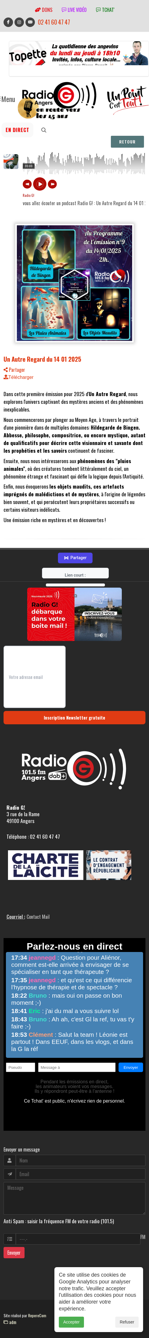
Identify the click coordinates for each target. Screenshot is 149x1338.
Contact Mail (38, 899)
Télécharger (18, 377)
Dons (43, 9)
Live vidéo (74, 9)
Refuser (127, 1322)
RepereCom (37, 1298)
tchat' (105, 9)
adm (10, 1304)
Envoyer (14, 1235)
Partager (14, 369)
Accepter (71, 1322)
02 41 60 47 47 (54, 22)
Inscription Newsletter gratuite (74, 700)
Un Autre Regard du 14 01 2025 (42, 358)
